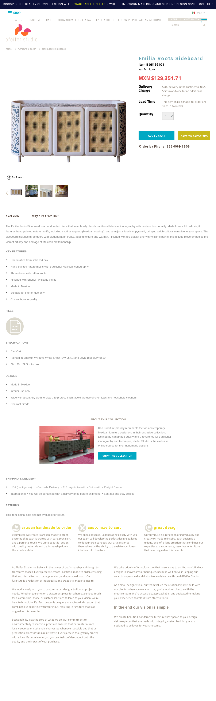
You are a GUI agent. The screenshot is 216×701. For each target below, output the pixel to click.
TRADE (49, 20)
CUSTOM (34, 20)
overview (12, 216)
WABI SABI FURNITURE (90, 4)
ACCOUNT (110, 20)
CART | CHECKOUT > (189, 19)
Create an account (148, 20)
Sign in (126, 20)
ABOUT (19, 20)
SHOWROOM (65, 20)
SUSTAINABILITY (88, 20)
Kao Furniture (147, 69)
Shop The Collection (117, 455)
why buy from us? (45, 216)
